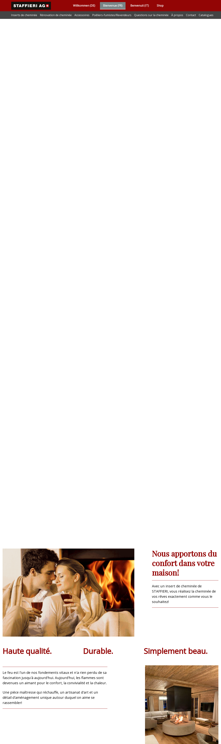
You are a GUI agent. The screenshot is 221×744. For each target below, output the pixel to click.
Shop (160, 5)
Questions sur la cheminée (151, 15)
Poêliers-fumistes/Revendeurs (111, 15)
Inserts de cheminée (24, 15)
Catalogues (206, 15)
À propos (177, 15)
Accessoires (81, 15)
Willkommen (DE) (84, 5)
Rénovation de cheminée (56, 15)
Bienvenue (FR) (112, 5)
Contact (191, 15)
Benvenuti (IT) (139, 5)
